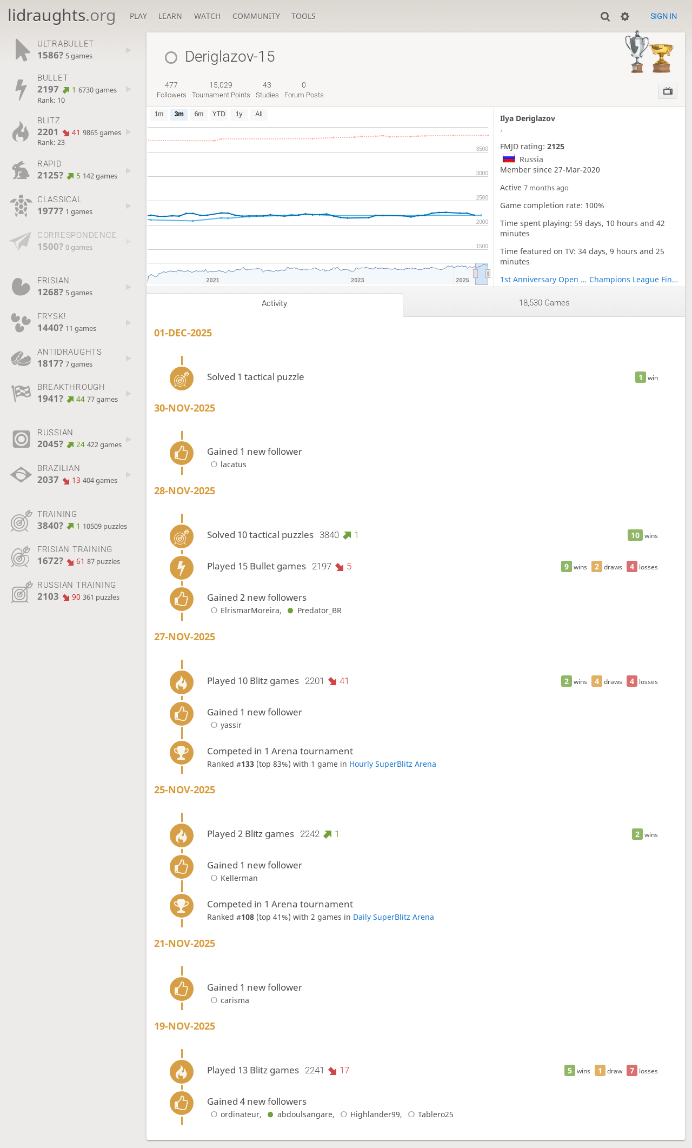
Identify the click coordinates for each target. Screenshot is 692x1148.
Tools (303, 16)
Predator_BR (313, 610)
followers (172, 90)
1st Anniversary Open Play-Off (545, 279)
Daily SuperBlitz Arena (393, 917)
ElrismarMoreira (243, 610)
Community (256, 16)
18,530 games (544, 303)
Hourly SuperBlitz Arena (392, 764)
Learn (170, 16)
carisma (228, 1000)
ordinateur (233, 1114)
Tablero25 (429, 1114)
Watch (207, 16)
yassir (224, 725)
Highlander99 (368, 1114)
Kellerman (232, 878)
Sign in (663, 16)
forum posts (304, 90)
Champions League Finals (634, 279)
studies (267, 90)
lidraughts (62, 15)
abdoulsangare (298, 1114)
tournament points (221, 90)
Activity (274, 303)
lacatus (227, 464)
